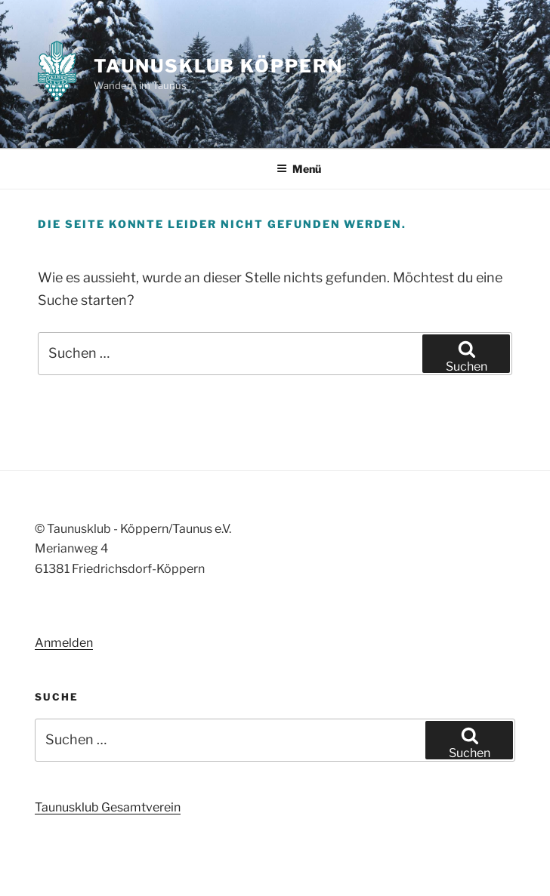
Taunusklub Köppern (218, 66)
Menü (299, 168)
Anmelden (64, 643)
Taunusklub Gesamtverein (108, 807)
